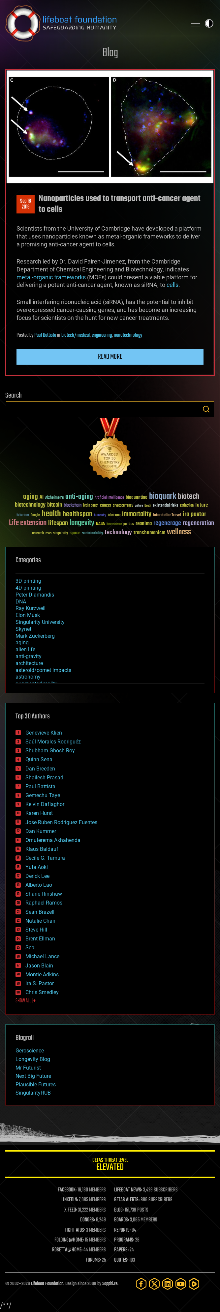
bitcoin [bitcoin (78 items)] (54, 505)
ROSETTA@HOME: (67, 1250)
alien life (25, 649)
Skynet (23, 629)
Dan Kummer (40, 831)
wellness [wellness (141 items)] (179, 532)
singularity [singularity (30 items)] (60, 533)
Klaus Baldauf (41, 849)
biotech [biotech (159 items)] (189, 496)
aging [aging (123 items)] (30, 497)
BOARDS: (121, 1220)
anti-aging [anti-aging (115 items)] (79, 497)
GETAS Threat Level (110, 1165)
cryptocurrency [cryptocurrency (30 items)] (123, 506)
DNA (21, 602)
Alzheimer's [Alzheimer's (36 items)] (54, 497)
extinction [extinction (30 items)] (187, 506)
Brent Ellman (40, 938)
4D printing (28, 588)
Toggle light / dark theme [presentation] (209, 23)
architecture (29, 663)
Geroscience (30, 1050)
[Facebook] (141, 1284)
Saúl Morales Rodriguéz (53, 742)
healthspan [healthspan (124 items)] (77, 514)
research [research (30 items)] (38, 533)
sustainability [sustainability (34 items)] (92, 533)
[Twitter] (154, 1284)
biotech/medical (75, 335)
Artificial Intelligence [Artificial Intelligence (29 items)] (109, 498)
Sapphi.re (109, 1284)
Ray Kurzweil (31, 608)
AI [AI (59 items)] (42, 497)
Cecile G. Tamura (45, 858)
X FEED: (70, 1210)
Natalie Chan (40, 921)
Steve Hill (36, 930)
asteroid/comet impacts (43, 670)
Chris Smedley (42, 992)
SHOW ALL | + (26, 1001)
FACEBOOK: (67, 1190)
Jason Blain (39, 966)
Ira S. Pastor (39, 983)
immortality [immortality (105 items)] (136, 514)
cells (172, 284)
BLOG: (119, 1210)
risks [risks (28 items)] (48, 533)
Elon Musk (28, 615)
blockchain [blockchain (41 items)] (72, 505)
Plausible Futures (36, 1084)
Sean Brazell (39, 912)
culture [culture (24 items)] (139, 506)
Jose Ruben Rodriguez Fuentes (61, 822)
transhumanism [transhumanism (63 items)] (149, 533)
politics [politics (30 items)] (128, 524)
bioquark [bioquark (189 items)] (162, 496)
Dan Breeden (40, 769)
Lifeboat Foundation (47, 1284)
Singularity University (40, 622)
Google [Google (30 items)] (35, 515)
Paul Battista (45, 335)
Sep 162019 (25, 204)
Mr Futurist (28, 1068)
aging (22, 642)
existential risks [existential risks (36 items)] (165, 505)
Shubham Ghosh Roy (50, 750)
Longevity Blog (33, 1059)
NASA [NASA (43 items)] (100, 524)
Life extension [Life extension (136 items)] (28, 523)
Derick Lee (37, 876)
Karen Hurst (39, 813)
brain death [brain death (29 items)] (90, 506)
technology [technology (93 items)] (118, 533)
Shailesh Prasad (44, 777)
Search (206, 409)
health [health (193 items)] (51, 514)
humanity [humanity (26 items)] (100, 515)
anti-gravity (29, 656)
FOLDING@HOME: (69, 1240)
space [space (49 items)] (75, 533)
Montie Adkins (42, 974)
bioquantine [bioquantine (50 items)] (136, 497)
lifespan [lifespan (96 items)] (58, 523)
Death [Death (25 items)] (147, 506)
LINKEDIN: (69, 1200)
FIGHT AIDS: (75, 1230)
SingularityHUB (33, 1093)
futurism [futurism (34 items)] (22, 515)
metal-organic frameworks (51, 277)
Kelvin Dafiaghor (44, 804)
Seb (29, 947)
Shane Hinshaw (43, 894)
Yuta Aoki (36, 867)
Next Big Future (33, 1076)
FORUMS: (93, 1260)
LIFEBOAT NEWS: (128, 1190)
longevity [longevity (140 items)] (82, 523)
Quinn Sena (38, 759)
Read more (110, 356)
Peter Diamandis (35, 595)
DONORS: (87, 1220)
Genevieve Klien (43, 733)
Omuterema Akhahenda (52, 840)
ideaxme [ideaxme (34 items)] (114, 515)
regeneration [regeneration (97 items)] (198, 523)
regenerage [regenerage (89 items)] (167, 523)
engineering (102, 335)
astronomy (28, 677)
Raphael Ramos (43, 903)
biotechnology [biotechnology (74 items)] (30, 505)
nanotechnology (128, 335)
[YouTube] (180, 1284)
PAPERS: (121, 1250)
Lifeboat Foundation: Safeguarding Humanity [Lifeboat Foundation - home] (93, 23)
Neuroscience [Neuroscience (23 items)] (114, 524)
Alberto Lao (38, 885)
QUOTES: (121, 1260)
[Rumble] (194, 1284)
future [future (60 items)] (201, 505)
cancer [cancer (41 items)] (105, 505)
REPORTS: (122, 1230)
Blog (110, 53)
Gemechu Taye (42, 795)
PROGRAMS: (124, 1240)
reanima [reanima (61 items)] (144, 523)
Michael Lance (42, 956)
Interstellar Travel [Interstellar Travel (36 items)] (167, 515)
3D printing (28, 581)
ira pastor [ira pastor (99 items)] (194, 514)
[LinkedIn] (167, 1284)
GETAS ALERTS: (127, 1200)
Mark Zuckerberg (35, 636)
